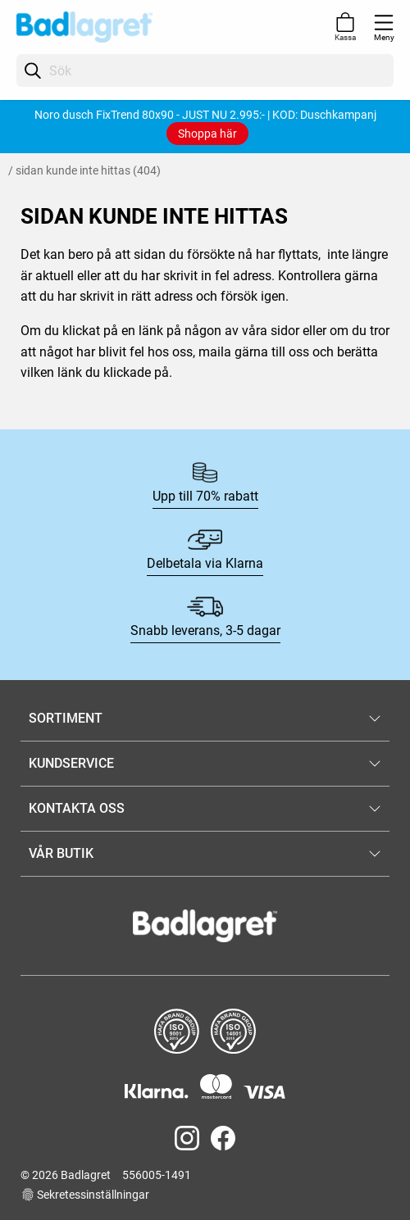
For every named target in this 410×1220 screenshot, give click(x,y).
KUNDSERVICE (71, 763)
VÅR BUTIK (61, 853)
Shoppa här (207, 133)
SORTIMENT (65, 718)
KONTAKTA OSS (77, 808)
